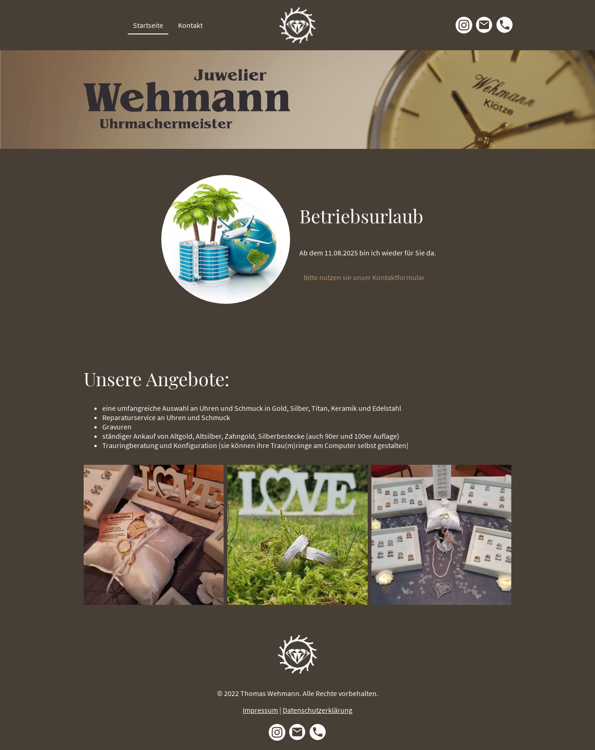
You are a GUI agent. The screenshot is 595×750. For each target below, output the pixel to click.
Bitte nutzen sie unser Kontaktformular (365, 277)
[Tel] (504, 25)
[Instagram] (464, 25)
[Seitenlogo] (297, 25)
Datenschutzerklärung (317, 710)
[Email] (484, 25)
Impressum (260, 710)
